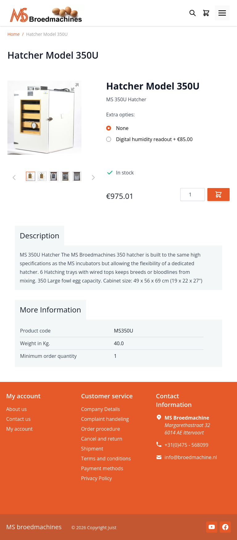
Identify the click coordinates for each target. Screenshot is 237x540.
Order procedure (100, 428)
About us (16, 409)
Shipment (92, 448)
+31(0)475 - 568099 (186, 445)
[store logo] (46, 15)
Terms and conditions (106, 458)
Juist (112, 527)
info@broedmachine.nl (190, 457)
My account (19, 428)
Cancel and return (102, 438)
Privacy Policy (96, 478)
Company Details (100, 409)
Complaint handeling (105, 419)
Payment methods (102, 468)
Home (13, 34)
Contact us (18, 419)
